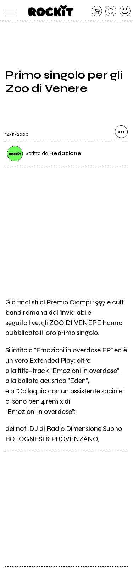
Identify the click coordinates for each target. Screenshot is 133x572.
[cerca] (110, 11)
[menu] (8, 11)
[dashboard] (125, 11)
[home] (50, 10)
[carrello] (97, 11)
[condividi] (121, 131)
